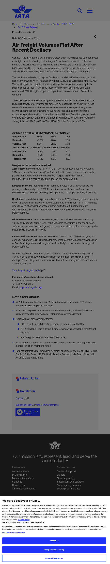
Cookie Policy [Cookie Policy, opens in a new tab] (24, 524)
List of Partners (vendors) (13, 536)
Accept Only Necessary (54, 554)
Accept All (54, 545)
